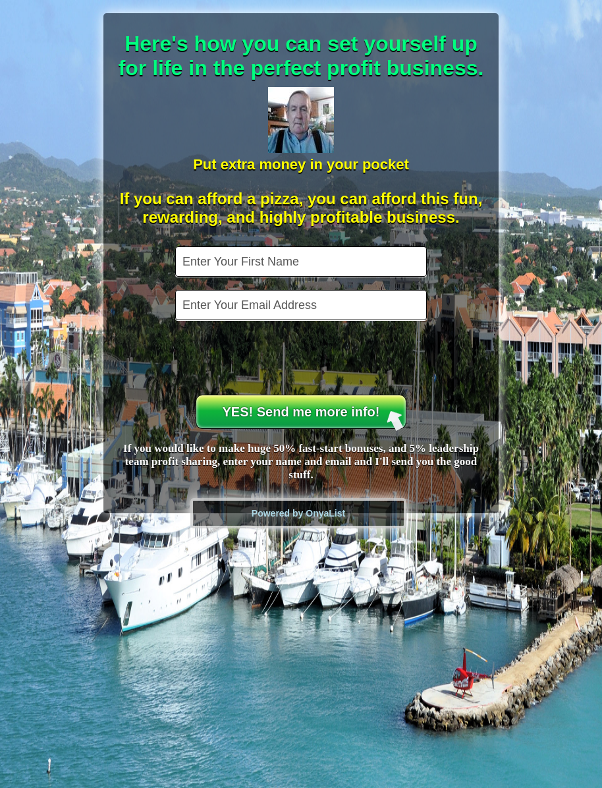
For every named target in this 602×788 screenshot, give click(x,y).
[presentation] (302, 359)
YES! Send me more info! (313, 417)
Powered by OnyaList (298, 513)
